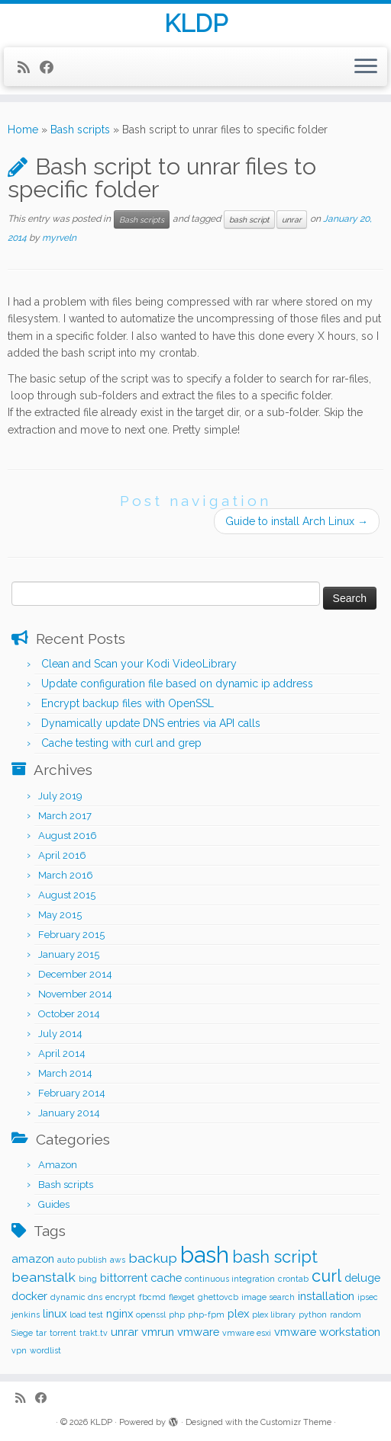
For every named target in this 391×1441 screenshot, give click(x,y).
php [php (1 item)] (177, 1314)
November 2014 (75, 994)
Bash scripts (80, 129)
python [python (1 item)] (313, 1314)
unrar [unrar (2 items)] (124, 1331)
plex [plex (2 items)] (238, 1313)
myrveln (59, 237)
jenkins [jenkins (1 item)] (25, 1314)
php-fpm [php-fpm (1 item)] (206, 1314)
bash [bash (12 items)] (204, 1254)
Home (23, 129)
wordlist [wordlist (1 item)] (45, 1350)
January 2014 (69, 1113)
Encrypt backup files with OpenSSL (127, 703)
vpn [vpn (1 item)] (19, 1350)
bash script (249, 219)
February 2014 (71, 1093)
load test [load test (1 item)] (86, 1314)
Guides (53, 1204)
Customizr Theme (295, 1422)
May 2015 (60, 915)
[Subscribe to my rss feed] (29, 67)
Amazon (57, 1164)
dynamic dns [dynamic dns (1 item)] (76, 1297)
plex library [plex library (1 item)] (274, 1314)
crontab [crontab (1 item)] (293, 1278)
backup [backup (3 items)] (152, 1258)
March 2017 (65, 815)
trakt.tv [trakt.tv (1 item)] (93, 1332)
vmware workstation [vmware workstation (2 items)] (327, 1331)
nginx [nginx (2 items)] (119, 1313)
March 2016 (65, 875)
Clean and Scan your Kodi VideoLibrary (139, 664)
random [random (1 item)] (345, 1314)
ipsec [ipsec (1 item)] (367, 1297)
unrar (292, 219)
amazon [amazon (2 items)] (32, 1258)
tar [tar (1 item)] (41, 1332)
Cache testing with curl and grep (121, 743)
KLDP (196, 23)
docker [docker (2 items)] (29, 1295)
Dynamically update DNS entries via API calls (150, 723)
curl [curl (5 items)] (326, 1276)
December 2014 (75, 974)
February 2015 (71, 934)
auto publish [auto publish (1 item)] (82, 1259)
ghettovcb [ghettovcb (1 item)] (218, 1297)
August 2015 (66, 895)
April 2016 (62, 855)
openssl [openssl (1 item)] (151, 1314)
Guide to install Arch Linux (296, 521)
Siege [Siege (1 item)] (22, 1332)
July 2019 (60, 796)
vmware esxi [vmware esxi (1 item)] (246, 1332)
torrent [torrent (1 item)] (63, 1332)
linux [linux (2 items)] (54, 1313)
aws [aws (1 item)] (117, 1259)
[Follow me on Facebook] (51, 67)
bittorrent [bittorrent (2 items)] (123, 1277)
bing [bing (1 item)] (88, 1278)
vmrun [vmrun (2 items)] (157, 1331)
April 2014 (62, 1053)
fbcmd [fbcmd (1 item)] (152, 1297)
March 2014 (65, 1073)
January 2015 (68, 954)
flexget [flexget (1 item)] (182, 1297)
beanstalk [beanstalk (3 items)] (43, 1277)
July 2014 (60, 1033)
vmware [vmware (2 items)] (198, 1331)
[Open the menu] (365, 67)
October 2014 (69, 1014)
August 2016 (67, 835)
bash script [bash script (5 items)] (275, 1256)
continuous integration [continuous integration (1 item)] (230, 1278)
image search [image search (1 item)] (268, 1297)
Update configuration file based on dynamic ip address (177, 683)
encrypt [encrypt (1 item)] (120, 1297)
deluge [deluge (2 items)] (362, 1277)
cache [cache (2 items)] (166, 1277)
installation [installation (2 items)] (326, 1295)
